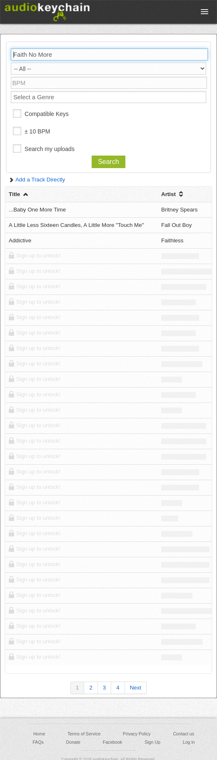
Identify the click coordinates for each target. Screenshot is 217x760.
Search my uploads (50, 149)
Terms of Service (83, 733)
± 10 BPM (37, 131)
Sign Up (152, 742)
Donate (73, 742)
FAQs (38, 742)
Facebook (112, 742)
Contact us (183, 733)
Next (135, 688)
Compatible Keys (47, 114)
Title (19, 194)
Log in (189, 742)
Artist (173, 194)
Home (39, 733)
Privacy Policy (136, 733)
